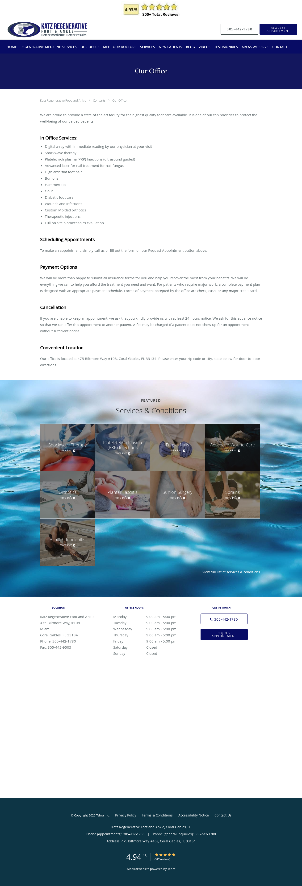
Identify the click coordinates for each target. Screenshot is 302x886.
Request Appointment (224, 634)
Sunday (149, 653)
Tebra (171, 869)
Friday (149, 641)
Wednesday (149, 629)
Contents (99, 100)
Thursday (149, 635)
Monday (149, 617)
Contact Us (222, 815)
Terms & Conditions (157, 815)
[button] (278, 29)
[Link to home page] (38, 29)
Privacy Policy (125, 815)
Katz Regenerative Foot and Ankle (63, 100)
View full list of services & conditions (231, 572)
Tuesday (149, 623)
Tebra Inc (102, 815)
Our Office (119, 100)
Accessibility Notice (193, 815)
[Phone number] (224, 619)
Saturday (149, 647)
